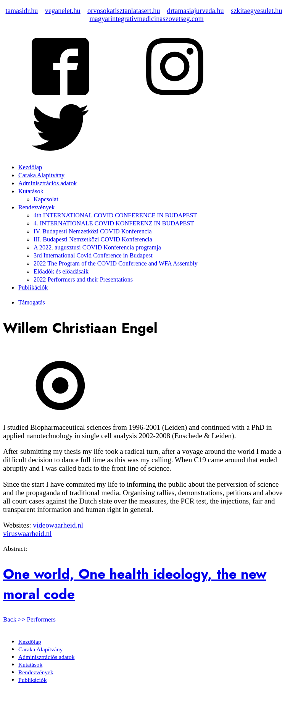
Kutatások (30, 191)
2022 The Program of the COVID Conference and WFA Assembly (116, 263)
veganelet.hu (62, 11)
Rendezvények (36, 207)
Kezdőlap (30, 167)
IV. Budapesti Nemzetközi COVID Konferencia (93, 231)
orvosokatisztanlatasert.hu (123, 11)
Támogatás (31, 302)
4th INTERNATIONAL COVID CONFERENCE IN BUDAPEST (115, 215)
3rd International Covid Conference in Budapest (93, 255)
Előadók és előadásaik (61, 271)
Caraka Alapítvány (41, 175)
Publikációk (33, 287)
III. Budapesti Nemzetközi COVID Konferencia (93, 239)
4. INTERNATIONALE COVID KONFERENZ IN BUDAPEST (114, 223)
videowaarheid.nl (58, 525)
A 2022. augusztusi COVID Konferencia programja (97, 247)
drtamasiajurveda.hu (195, 11)
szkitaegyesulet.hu (256, 11)
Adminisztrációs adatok (47, 183)
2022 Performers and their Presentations (83, 279)
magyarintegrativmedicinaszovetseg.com (146, 19)
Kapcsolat (46, 199)
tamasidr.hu (22, 11)
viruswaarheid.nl (27, 533)
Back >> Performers (29, 619)
